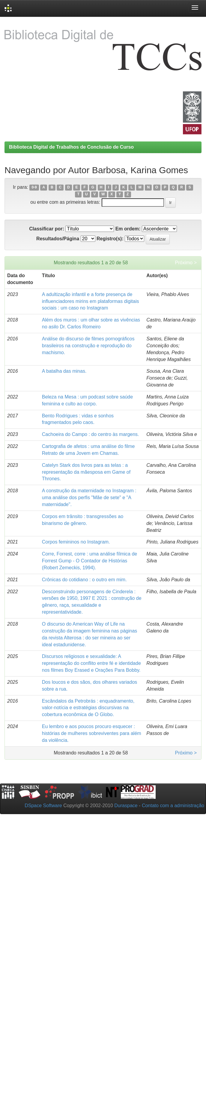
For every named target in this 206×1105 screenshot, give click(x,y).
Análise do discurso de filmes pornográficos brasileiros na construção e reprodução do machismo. (88, 345)
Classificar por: (46, 228)
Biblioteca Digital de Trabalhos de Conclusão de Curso (71, 147)
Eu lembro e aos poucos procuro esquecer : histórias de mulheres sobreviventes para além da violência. (91, 733)
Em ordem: (128, 228)
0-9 (34, 187)
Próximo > (186, 262)
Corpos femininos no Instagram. (76, 541)
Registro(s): (110, 238)
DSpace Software (43, 805)
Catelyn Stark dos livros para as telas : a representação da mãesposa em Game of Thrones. (86, 472)
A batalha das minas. (64, 371)
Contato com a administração (173, 805)
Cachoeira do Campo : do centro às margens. (90, 434)
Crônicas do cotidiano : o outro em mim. (84, 579)
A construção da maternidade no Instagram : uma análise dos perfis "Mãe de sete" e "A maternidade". (89, 497)
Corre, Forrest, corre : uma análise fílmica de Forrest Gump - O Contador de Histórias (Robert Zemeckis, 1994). (89, 560)
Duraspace (125, 805)
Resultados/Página (57, 238)
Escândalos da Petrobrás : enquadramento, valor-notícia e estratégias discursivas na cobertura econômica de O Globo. (88, 707)
